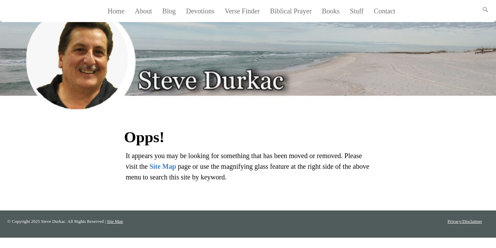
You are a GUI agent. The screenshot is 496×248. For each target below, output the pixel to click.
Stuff (357, 11)
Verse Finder (242, 11)
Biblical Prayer (291, 11)
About (143, 11)
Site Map (162, 166)
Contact (384, 11)
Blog (169, 11)
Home (115, 11)
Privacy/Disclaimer (464, 221)
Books (331, 11)
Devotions (200, 11)
